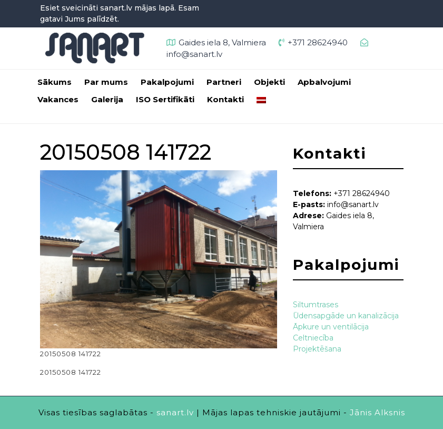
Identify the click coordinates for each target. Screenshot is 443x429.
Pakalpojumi (167, 82)
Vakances (57, 99)
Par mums (106, 82)
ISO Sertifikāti (165, 99)
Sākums (54, 82)
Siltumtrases (315, 304)
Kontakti (225, 99)
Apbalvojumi (324, 82)
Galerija (107, 99)
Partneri (223, 82)
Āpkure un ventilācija (331, 326)
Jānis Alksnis (377, 412)
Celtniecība (313, 338)
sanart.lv (175, 412)
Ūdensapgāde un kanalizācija (346, 315)
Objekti (269, 82)
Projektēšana (317, 349)
